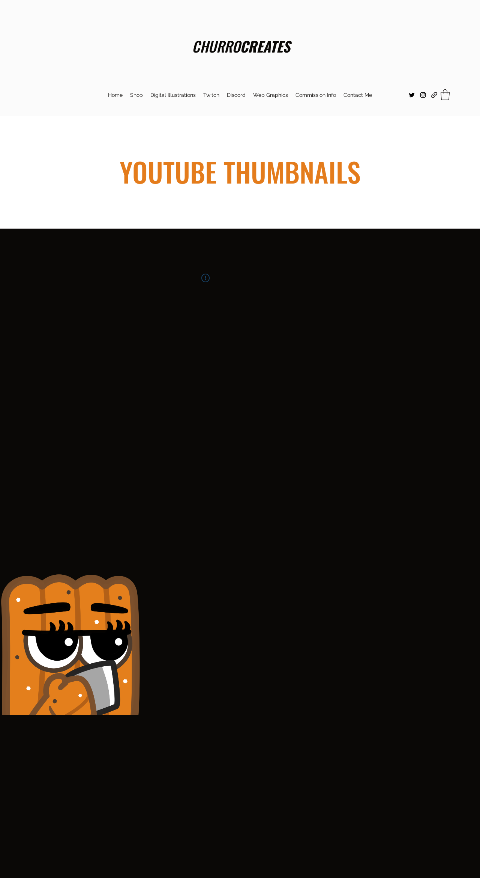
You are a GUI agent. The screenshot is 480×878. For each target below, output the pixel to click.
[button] (211, 95)
